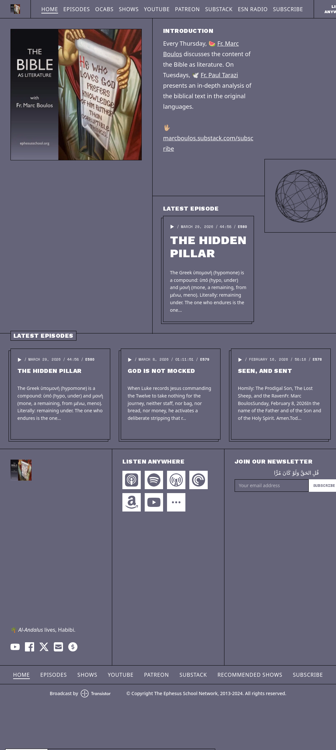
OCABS (104, 9)
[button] (172, 226)
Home (49, 9)
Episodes (76, 9)
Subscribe (288, 9)
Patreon (187, 9)
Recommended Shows (250, 674)
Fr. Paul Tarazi (219, 75)
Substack (219, 9)
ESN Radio (253, 9)
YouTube (157, 9)
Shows (129, 9)
